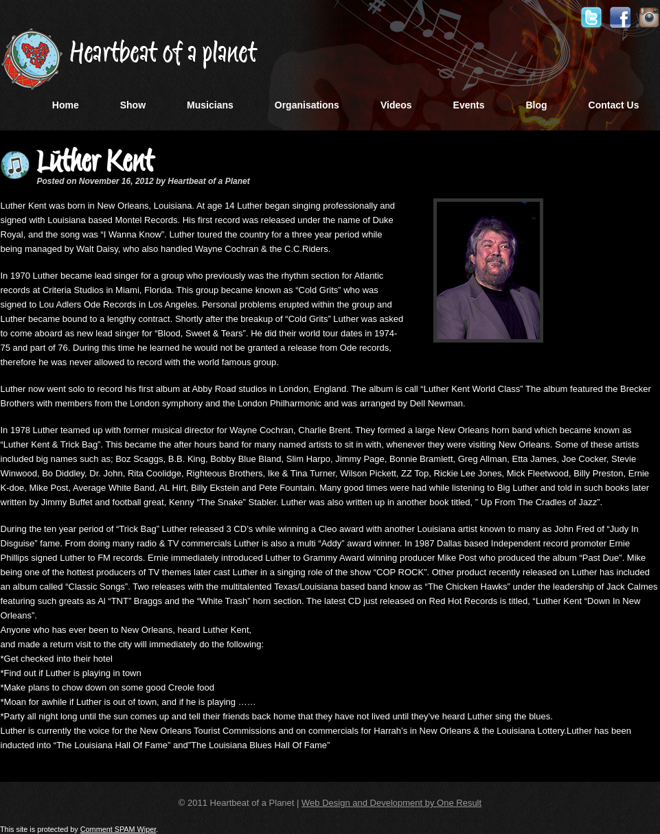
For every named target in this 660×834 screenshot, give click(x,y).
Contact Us (614, 105)
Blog (536, 105)
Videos (396, 105)
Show (133, 105)
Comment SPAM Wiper (118, 829)
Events (469, 105)
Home (65, 105)
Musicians (210, 105)
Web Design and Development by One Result (391, 803)
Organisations (307, 105)
